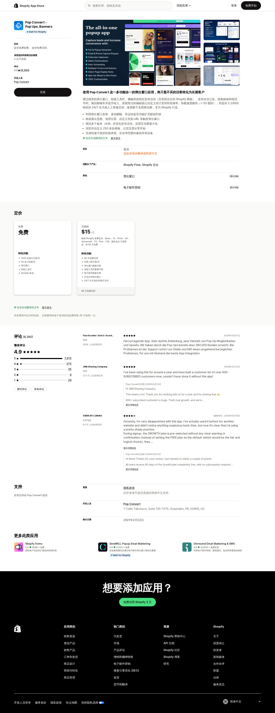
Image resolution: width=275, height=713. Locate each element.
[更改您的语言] (245, 701)
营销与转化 (71, 670)
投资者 (217, 650)
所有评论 (39, 389)
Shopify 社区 (171, 650)
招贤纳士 (218, 643)
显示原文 (115, 138)
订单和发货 (71, 657)
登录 (234, 5)
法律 (216, 677)
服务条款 (40, 702)
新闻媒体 (218, 657)
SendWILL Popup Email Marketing (129, 543)
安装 (43, 92)
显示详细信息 (132, 405)
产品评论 (119, 650)
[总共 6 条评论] (71, 375)
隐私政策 (129, 488)
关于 (216, 636)
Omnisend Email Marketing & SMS (214, 543)
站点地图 (71, 702)
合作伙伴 (218, 663)
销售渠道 (69, 636)
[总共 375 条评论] (69, 364)
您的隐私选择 (89, 702)
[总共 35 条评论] (70, 369)
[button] (53, 547)
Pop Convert (21, 81)
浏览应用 (184, 5)
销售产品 (69, 650)
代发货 (118, 636)
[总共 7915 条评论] (68, 358)
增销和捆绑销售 (123, 657)
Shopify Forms (33, 543)
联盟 (216, 670)
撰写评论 (22, 389)
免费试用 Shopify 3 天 (137, 602)
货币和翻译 (121, 684)
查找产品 (69, 643)
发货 (116, 677)
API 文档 (168, 643)
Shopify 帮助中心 (174, 636)
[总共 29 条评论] (70, 380)
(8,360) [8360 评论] (25, 70)
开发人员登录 (22, 702)
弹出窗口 (129, 176)
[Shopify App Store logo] (29, 5)
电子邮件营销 (131, 187)
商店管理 (69, 677)
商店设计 (69, 663)
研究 (166, 663)
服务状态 (218, 684)
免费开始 (251, 5)
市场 (116, 643)
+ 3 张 (221, 75)
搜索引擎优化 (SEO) (126, 670)
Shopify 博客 (171, 657)
